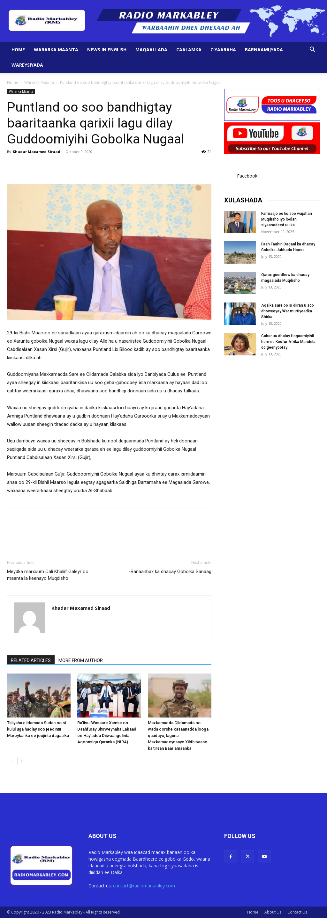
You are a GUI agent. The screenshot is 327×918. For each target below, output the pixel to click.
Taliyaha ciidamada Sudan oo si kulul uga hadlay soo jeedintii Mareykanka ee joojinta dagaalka (38, 729)
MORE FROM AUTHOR (80, 660)
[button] (312, 50)
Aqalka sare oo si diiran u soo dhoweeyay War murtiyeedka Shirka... (287, 311)
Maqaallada (151, 50)
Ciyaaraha (223, 50)
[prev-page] (11, 761)
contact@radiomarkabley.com (144, 886)
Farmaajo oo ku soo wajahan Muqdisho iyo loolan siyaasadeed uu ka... (286, 219)
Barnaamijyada (264, 50)
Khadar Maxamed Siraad (36, 151)
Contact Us (297, 912)
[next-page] (21, 761)
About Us (272, 912)
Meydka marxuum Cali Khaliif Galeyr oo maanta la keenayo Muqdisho (47, 575)
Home (18, 50)
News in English (106, 50)
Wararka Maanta (56, 50)
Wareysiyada (27, 65)
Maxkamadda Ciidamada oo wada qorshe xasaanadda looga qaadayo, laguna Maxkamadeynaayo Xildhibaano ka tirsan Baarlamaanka (178, 735)
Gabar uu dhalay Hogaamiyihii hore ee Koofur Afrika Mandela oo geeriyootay (288, 342)
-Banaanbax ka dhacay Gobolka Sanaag (170, 571)
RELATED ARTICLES (31, 660)
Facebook (247, 176)
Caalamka (189, 50)
